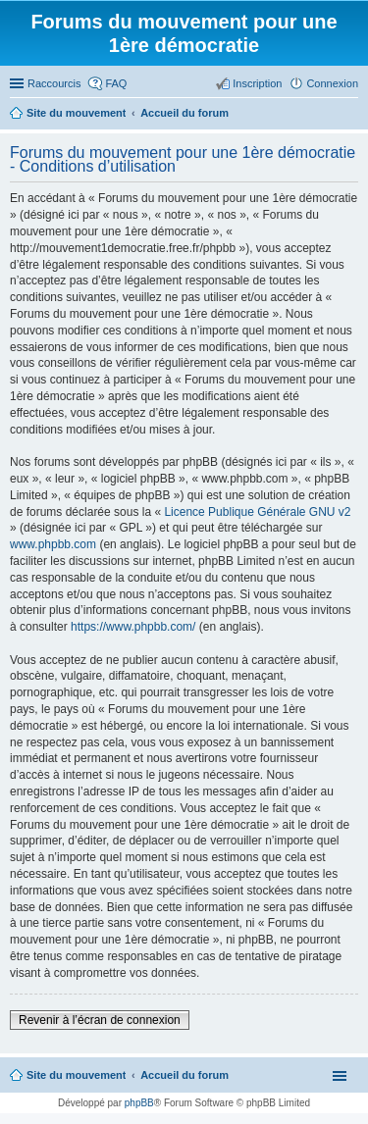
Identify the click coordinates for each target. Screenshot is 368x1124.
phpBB (139, 1103)
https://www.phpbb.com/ (133, 627)
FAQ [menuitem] (116, 83)
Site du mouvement (76, 1075)
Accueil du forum (184, 1075)
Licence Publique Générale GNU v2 (257, 512)
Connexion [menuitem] (332, 83)
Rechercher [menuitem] (350, 115)
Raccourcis (53, 83)
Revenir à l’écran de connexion (100, 1020)
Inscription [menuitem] (257, 83)
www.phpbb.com (53, 544)
